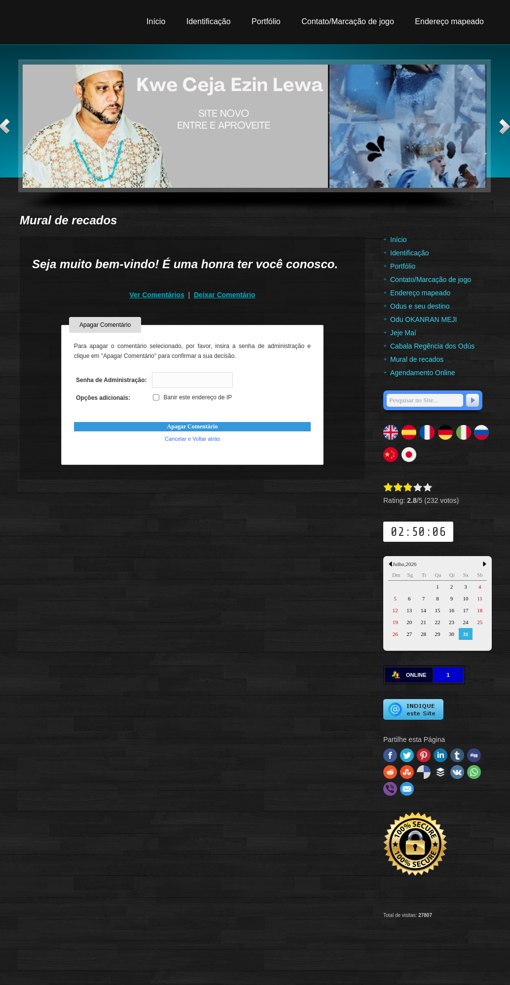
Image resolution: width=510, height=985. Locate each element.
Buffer (440, 772)
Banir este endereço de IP (192, 397)
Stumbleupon (407, 772)
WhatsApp (474, 772)
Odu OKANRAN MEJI (423, 319)
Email (407, 789)
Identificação (208, 21)
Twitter (407, 755)
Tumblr (457, 755)
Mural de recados (416, 359)
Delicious (424, 772)
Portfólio (266, 21)
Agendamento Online (422, 373)
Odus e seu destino (420, 306)
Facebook (390, 755)
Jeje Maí (403, 333)
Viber (390, 789)
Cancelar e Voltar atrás (192, 439)
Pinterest (424, 755)
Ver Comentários (157, 295)
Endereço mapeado (449, 21)
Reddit (390, 772)
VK (457, 772)
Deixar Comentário (224, 295)
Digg (474, 755)
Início (155, 21)
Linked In (440, 755)
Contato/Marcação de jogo (347, 21)
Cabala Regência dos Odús (432, 346)
